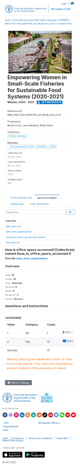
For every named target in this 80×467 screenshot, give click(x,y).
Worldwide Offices (48, 422)
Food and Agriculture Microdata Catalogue (35, 20)
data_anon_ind (13, 226)
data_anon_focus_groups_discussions (25, 237)
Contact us (18, 438)
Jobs (5, 438)
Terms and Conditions (40, 438)
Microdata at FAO (61, 9)
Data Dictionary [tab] (47, 198)
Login (63, 4)
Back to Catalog (18, 382)
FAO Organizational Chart (10, 426)
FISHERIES (64, 20)
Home (8, 20)
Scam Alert (62, 438)
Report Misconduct (12, 440)
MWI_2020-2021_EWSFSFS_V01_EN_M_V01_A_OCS (30, 23)
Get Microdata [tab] (39, 204)
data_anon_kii (13, 242)
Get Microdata (50, 102)
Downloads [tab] (17, 204)
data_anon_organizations (19, 231)
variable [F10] (64, 23)
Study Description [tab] (21, 198)
